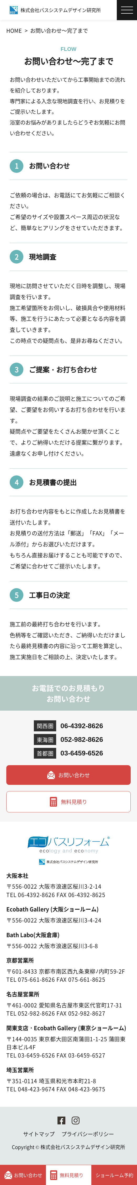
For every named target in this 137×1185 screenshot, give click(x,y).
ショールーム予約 (114, 1175)
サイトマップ (39, 1134)
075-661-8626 (36, 979)
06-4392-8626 (81, 726)
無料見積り (74, 802)
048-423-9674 (36, 1089)
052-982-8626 (81, 739)
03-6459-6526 (81, 753)
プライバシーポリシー (87, 1134)
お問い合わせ (74, 775)
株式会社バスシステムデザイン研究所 (82, 1146)
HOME (14, 30)
